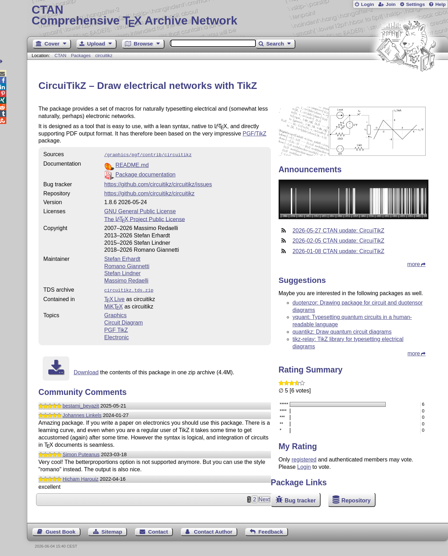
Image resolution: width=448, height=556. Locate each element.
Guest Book (60, 530)
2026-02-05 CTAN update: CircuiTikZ (338, 241)
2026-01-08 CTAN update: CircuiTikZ (338, 251)
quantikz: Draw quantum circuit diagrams (342, 332)
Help (440, 4)
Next (264, 498)
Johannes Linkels (82, 414)
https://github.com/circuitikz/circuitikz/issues (158, 184)
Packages (81, 55)
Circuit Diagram (123, 321)
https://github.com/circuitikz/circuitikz (149, 193)
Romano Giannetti (126, 266)
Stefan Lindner (122, 273)
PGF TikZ (116, 329)
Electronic (116, 336)
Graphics (115, 314)
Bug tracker (300, 500)
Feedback (270, 530)
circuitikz (103, 55)
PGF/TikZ (254, 134)
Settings (415, 4)
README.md (132, 164)
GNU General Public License (140, 211)
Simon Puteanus (81, 453)
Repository (356, 500)
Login (367, 4)
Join (391, 4)
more (413, 264)
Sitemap (112, 530)
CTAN (60, 55)
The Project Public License (144, 218)
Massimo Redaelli (126, 280)
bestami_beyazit (81, 404)
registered (304, 460)
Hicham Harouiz (80, 477)
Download (86, 371)
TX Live (114, 298)
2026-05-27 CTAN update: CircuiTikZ (338, 231)
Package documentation (145, 174)
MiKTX (113, 305)
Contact (158, 530)
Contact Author (213, 530)
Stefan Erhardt (122, 258)
